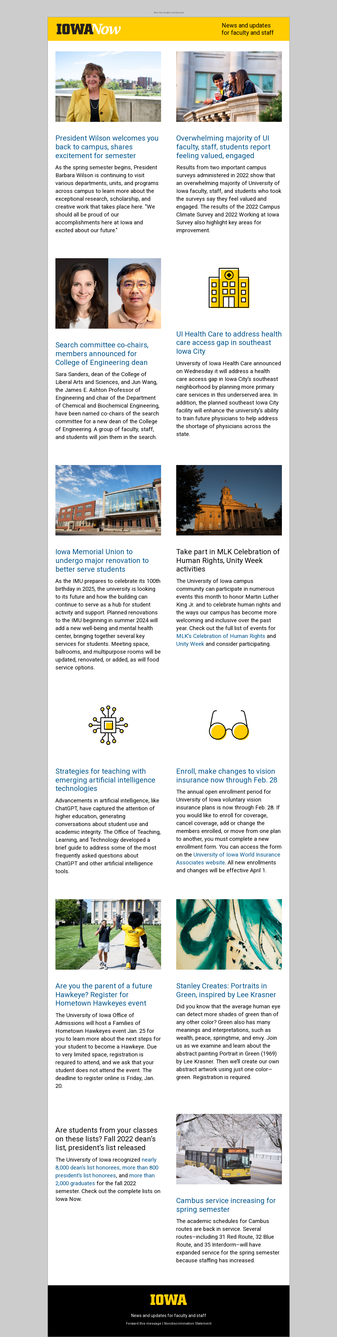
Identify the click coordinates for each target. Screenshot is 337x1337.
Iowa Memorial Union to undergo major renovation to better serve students (102, 561)
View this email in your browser (169, 12)
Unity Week (190, 644)
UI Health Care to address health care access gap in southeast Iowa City (229, 343)
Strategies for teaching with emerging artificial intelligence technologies (105, 780)
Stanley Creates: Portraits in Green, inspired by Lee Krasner (226, 990)
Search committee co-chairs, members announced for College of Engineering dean (101, 354)
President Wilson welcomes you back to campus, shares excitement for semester (107, 147)
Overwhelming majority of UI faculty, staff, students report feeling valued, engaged (223, 147)
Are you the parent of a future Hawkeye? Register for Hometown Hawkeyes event (103, 995)
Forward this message (143, 1324)
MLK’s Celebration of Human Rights (220, 636)
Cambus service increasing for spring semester (226, 1205)
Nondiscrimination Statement (187, 1324)
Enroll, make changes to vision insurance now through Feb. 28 (226, 775)
